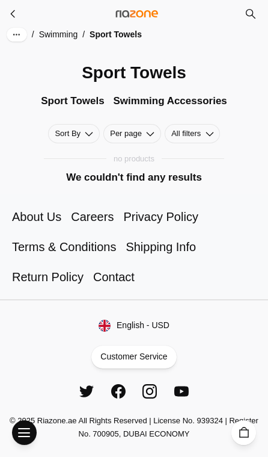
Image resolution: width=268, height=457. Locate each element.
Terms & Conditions (64, 246)
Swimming (58, 34)
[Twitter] (87, 391)
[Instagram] (150, 391)
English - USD (134, 326)
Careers (92, 216)
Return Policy (48, 277)
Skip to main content (51, 19)
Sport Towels (72, 101)
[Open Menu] (24, 432)
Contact (114, 277)
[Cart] (243, 432)
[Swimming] (13, 13)
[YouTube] (181, 391)
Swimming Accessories (170, 101)
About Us (36, 216)
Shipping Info (161, 246)
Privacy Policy (160, 216)
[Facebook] (118, 391)
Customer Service (134, 357)
